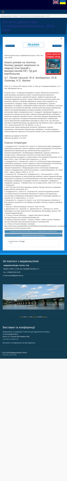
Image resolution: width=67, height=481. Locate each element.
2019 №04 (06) (9, 45)
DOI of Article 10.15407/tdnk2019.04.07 (33, 44)
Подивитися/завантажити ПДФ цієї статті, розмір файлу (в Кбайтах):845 (33, 231)
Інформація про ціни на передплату (33, 235)
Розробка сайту (9, 355)
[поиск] (30, 241)
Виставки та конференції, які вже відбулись (19, 343)
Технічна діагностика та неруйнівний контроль (32, 16)
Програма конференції (11, 339)
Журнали (15, 16)
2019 (48, 16)
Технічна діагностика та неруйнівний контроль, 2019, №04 (28, 26)
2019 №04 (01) (57, 45)
